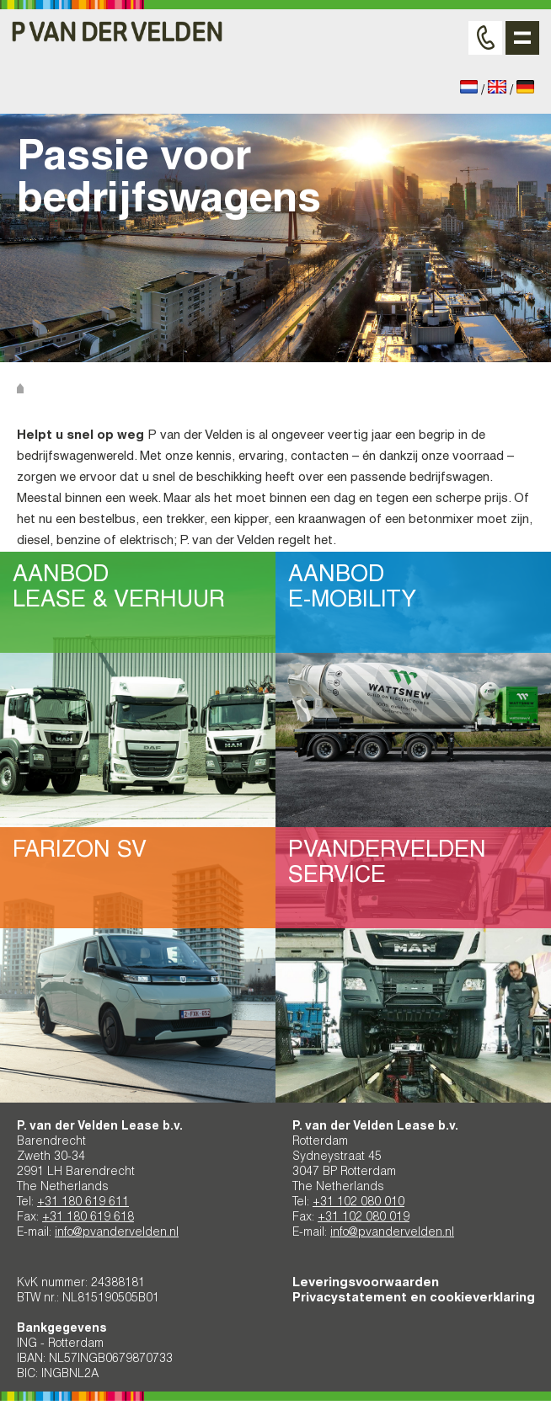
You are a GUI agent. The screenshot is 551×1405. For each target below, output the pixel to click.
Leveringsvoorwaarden (365, 1283)
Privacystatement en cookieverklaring (413, 1298)
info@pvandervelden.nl (117, 1233)
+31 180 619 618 (88, 1218)
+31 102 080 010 (358, 1203)
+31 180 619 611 (83, 1203)
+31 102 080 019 (363, 1218)
